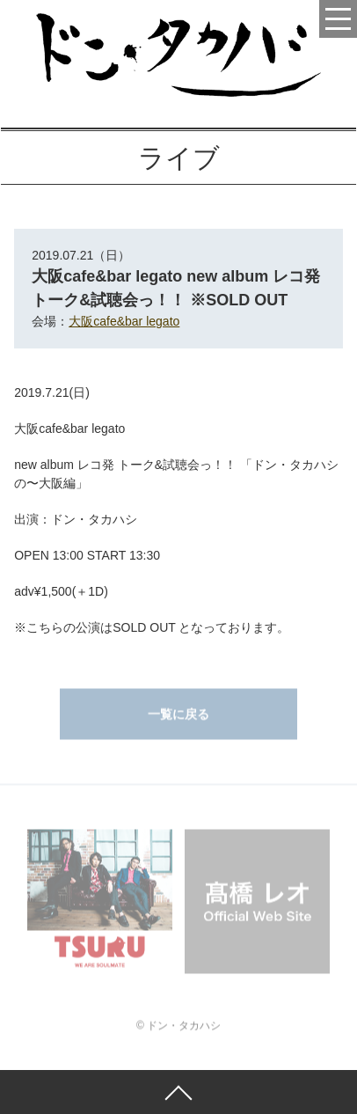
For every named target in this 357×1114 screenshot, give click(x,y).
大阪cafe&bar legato (124, 321)
